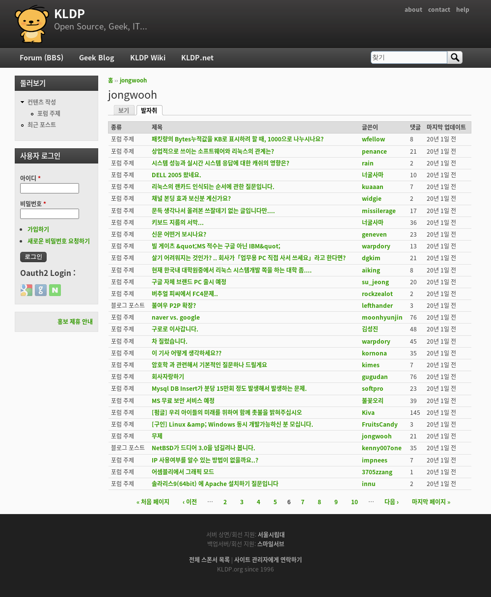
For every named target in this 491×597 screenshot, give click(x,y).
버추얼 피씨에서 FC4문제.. (185, 293)
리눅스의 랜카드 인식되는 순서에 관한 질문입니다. (213, 186)
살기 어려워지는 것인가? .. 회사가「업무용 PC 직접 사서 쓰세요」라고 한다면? (249, 257)
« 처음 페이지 (152, 501)
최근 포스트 (41, 124)
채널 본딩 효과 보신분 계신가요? (191, 198)
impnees (374, 460)
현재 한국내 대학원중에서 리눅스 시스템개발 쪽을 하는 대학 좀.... (232, 270)
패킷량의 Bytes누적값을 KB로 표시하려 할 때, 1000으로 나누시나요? (238, 139)
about (413, 9)
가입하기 (38, 229)
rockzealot (377, 293)
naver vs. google (176, 317)
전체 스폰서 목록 (209, 559)
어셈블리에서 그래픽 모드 (183, 471)
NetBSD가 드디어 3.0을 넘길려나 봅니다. (203, 447)
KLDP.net (197, 57)
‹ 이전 (190, 501)
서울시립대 (271, 534)
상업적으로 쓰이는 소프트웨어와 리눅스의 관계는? (213, 151)
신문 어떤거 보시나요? (179, 234)
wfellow (373, 139)
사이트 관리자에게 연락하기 (268, 559)
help (462, 9)
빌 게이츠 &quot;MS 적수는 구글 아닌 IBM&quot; (216, 246)
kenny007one (382, 447)
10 (354, 501)
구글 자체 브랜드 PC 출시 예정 (189, 281)
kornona (374, 353)
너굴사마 (372, 174)
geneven (374, 234)
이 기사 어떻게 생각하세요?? (186, 353)
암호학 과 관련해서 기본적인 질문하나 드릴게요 (209, 364)
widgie (372, 198)
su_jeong (375, 281)
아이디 (30, 178)
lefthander (377, 305)
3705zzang (377, 471)
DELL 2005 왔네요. (176, 174)
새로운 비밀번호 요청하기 (58, 241)
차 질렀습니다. (170, 341)
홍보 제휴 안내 (75, 321)
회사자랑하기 (168, 376)
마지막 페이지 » (431, 501)
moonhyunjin (382, 317)
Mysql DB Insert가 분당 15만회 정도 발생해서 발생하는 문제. (229, 388)
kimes (371, 364)
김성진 (370, 329)
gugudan (375, 376)
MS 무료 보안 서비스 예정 (183, 400)
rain (368, 163)
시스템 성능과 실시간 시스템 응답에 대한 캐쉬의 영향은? (220, 163)
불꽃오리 (372, 400)
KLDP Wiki (147, 57)
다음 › (391, 501)
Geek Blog (96, 57)
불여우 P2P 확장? (174, 305)
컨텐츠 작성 (41, 102)
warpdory (376, 246)
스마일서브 (270, 544)
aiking (371, 270)
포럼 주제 (48, 113)
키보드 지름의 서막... (178, 222)
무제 (157, 436)
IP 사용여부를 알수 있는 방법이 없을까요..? (205, 460)
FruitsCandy (380, 424)
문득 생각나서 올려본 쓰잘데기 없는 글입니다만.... (213, 210)
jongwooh (133, 80)
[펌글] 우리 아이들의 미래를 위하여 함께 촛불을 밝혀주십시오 (227, 412)
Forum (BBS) (41, 57)
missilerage (379, 210)
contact (439, 9)
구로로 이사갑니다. (175, 329)
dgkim (371, 257)
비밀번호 (33, 203)
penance (374, 151)
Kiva (368, 412)
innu (369, 483)
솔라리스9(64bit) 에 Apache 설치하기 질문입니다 (215, 483)
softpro (372, 388)
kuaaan (372, 186)
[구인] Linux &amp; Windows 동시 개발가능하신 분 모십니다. (232, 424)
